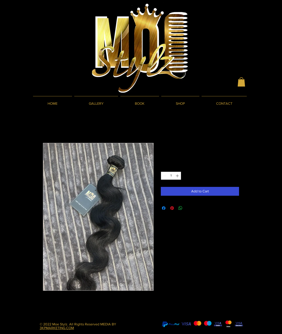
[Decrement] (164, 176)
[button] (241, 82)
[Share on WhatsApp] (180, 208)
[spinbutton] (171, 176)
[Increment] (177, 176)
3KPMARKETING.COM (57, 328)
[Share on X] (188, 208)
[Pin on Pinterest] (172, 208)
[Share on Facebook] (163, 208)
